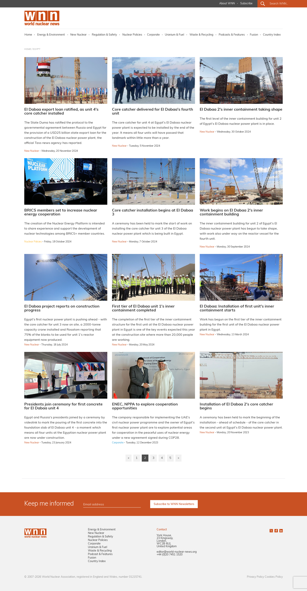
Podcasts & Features (232, 34)
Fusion (254, 34)
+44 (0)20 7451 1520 (169, 554)
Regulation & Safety (104, 34)
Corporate (153, 34)
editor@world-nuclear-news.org (177, 552)
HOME (27, 49)
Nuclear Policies (132, 34)
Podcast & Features (100, 554)
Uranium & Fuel (174, 34)
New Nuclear (78, 34)
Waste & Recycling (201, 34)
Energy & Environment (51, 34)
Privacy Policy (255, 577)
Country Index (272, 34)
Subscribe (246, 3)
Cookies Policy (274, 577)
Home (28, 34)
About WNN (227, 3)
